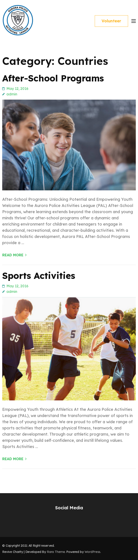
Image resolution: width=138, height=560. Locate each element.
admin (11, 94)
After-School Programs (53, 78)
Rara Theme (56, 552)
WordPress (92, 552)
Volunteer (111, 20)
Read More (12, 255)
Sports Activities (38, 275)
